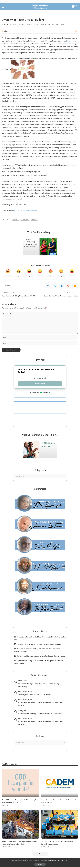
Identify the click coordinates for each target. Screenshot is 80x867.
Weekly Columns (58, 24)
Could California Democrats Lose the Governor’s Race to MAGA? (39, 644)
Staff (6, 24)
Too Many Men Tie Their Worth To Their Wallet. (34, 695)
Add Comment (26, 24)
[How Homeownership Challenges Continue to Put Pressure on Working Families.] (20, 824)
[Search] (77, 6)
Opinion (41, 24)
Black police (71, 41)
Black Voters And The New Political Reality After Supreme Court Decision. (40, 704)
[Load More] (40, 853)
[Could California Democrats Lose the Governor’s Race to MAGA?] (59, 783)
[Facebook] (48, 285)
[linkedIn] (61, 285)
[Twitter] (55, 285)
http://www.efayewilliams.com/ (25, 210)
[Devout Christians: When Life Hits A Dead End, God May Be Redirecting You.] (20, 783)
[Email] (75, 285)
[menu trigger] (4, 6)
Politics (48, 24)
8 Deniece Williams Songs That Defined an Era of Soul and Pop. (40, 714)
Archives (40, 736)
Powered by (40, 392)
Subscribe (40, 383)
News (36, 24)
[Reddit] (68, 285)
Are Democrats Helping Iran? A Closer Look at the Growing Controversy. (38, 685)
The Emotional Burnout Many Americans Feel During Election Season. (41, 656)
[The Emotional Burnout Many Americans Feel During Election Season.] (59, 824)
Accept (40, 864)
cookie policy (64, 860)
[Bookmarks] (73, 6)
